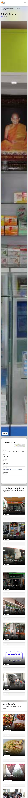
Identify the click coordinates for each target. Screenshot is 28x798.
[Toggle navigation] (25, 3)
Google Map (20, 445)
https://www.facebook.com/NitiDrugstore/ (13, 469)
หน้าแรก (3, 8)
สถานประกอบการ (10, 8)
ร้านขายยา (18, 8)
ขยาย (5, 433)
